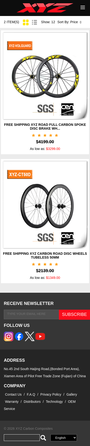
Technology (54, 402)
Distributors (32, 402)
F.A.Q (31, 394)
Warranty (11, 402)
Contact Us (13, 394)
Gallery (71, 394)
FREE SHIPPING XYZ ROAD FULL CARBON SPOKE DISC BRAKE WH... (45, 126)
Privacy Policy (51, 394)
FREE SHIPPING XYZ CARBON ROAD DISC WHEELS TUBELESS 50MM (45, 255)
